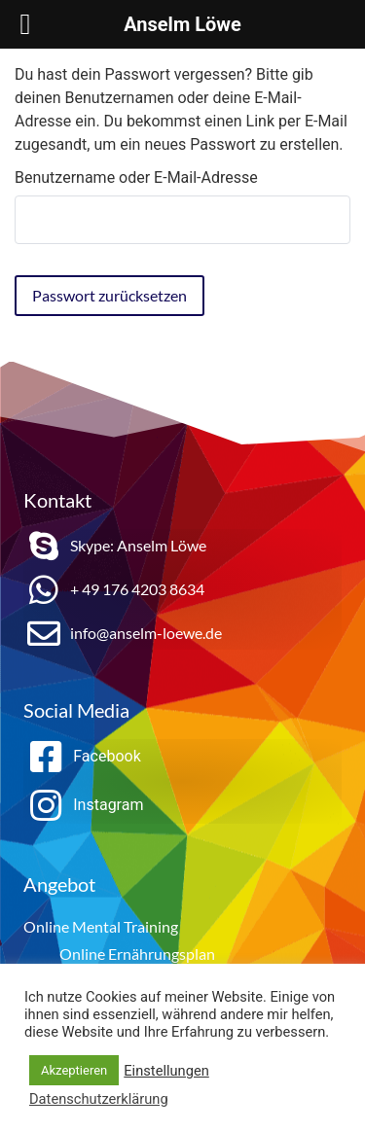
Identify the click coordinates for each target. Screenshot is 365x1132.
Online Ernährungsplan (137, 953)
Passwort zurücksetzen (109, 295)
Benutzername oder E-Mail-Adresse (136, 178)
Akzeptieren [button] (74, 1070)
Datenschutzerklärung (98, 1099)
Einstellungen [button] (166, 1070)
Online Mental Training (100, 926)
